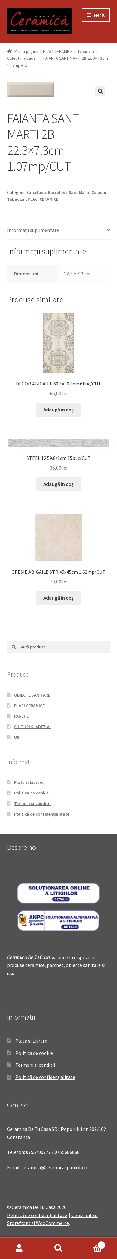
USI (17, 737)
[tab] (58, 230)
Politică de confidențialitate (41, 814)
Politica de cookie (31, 793)
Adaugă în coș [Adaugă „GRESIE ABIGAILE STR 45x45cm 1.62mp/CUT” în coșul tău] (58, 598)
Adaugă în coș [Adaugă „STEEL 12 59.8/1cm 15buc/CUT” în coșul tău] (58, 484)
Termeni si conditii (32, 803)
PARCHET (23, 716)
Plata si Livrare (28, 782)
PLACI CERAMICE (58, 51)
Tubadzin (85, 51)
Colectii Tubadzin (23, 58)
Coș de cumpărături (91, 1243)
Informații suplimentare (33, 230)
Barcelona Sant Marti (68, 192)
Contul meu (19, 1248)
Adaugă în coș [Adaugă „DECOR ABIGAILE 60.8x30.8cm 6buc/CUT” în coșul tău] (58, 409)
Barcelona (36, 192)
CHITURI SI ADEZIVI (32, 726)
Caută (58, 1248)
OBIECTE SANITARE (32, 695)
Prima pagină (26, 51)
